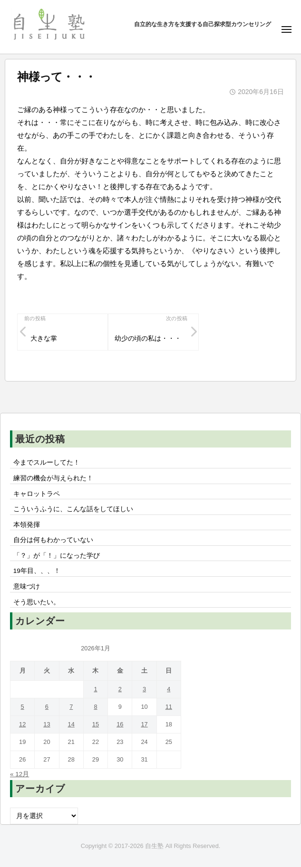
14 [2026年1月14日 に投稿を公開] (71, 724)
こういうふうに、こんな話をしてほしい (73, 509)
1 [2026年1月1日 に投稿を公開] (95, 689)
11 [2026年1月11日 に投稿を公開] (168, 706)
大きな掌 (43, 338)
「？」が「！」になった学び (56, 555)
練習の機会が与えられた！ (53, 478)
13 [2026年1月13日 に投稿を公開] (46, 724)
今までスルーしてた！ (46, 462)
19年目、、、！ (36, 570)
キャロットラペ (36, 493)
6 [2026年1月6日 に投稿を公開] (47, 706)
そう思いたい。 (36, 602)
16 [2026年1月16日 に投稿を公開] (120, 724)
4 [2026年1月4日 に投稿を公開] (168, 689)
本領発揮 (26, 524)
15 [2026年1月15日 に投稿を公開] (95, 724)
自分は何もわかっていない (53, 539)
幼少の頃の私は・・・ (148, 338)
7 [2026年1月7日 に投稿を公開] (71, 706)
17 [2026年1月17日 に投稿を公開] (144, 724)
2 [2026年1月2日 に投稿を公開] (120, 689)
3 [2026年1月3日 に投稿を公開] (144, 689)
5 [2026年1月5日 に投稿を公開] (22, 706)
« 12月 (19, 774)
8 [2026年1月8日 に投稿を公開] (95, 706)
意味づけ (30, 586)
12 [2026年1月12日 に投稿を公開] (22, 724)
